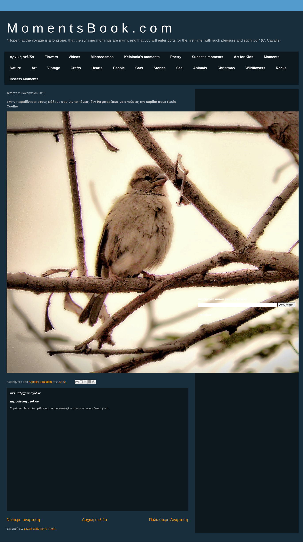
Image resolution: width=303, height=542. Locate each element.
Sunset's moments (207, 57)
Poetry (175, 57)
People (119, 68)
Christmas (226, 68)
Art (34, 68)
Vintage (53, 68)
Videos (74, 57)
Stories (160, 68)
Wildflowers (255, 68)
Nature (15, 68)
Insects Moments (24, 79)
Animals (200, 68)
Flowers (51, 57)
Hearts (97, 68)
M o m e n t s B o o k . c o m (89, 28)
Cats (139, 68)
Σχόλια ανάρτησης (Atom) (40, 528)
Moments (271, 57)
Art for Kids (243, 57)
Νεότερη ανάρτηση (23, 519)
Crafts (76, 68)
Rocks (281, 68)
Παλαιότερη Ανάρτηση (168, 519)
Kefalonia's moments (141, 57)
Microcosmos (102, 57)
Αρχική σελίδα (22, 57)
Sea (179, 68)
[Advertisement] (246, 123)
